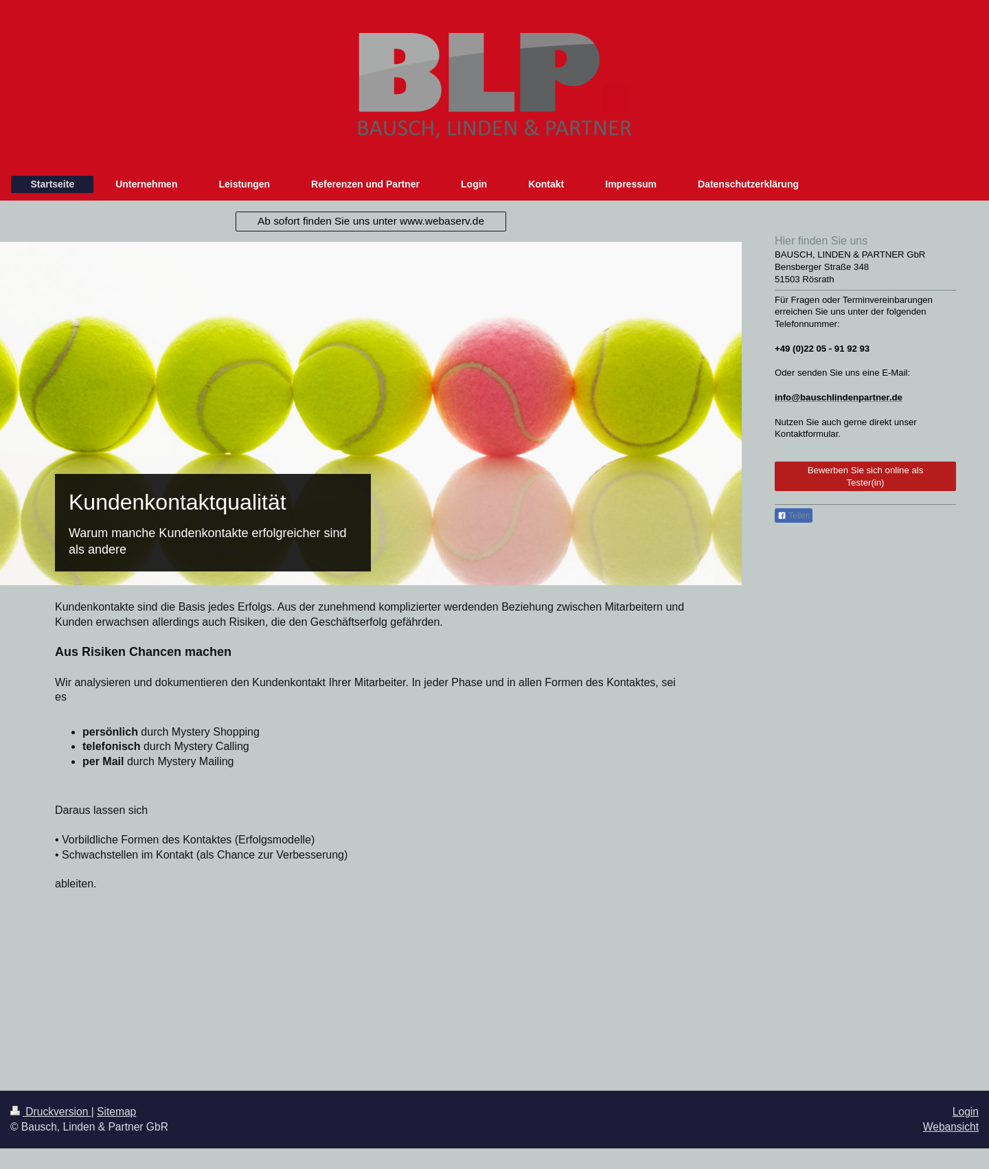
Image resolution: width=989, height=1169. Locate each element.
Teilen (793, 516)
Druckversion (50, 1111)
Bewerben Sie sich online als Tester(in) (866, 476)
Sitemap (116, 1111)
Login (966, 1111)
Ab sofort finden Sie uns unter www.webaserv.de (371, 221)
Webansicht (951, 1127)
